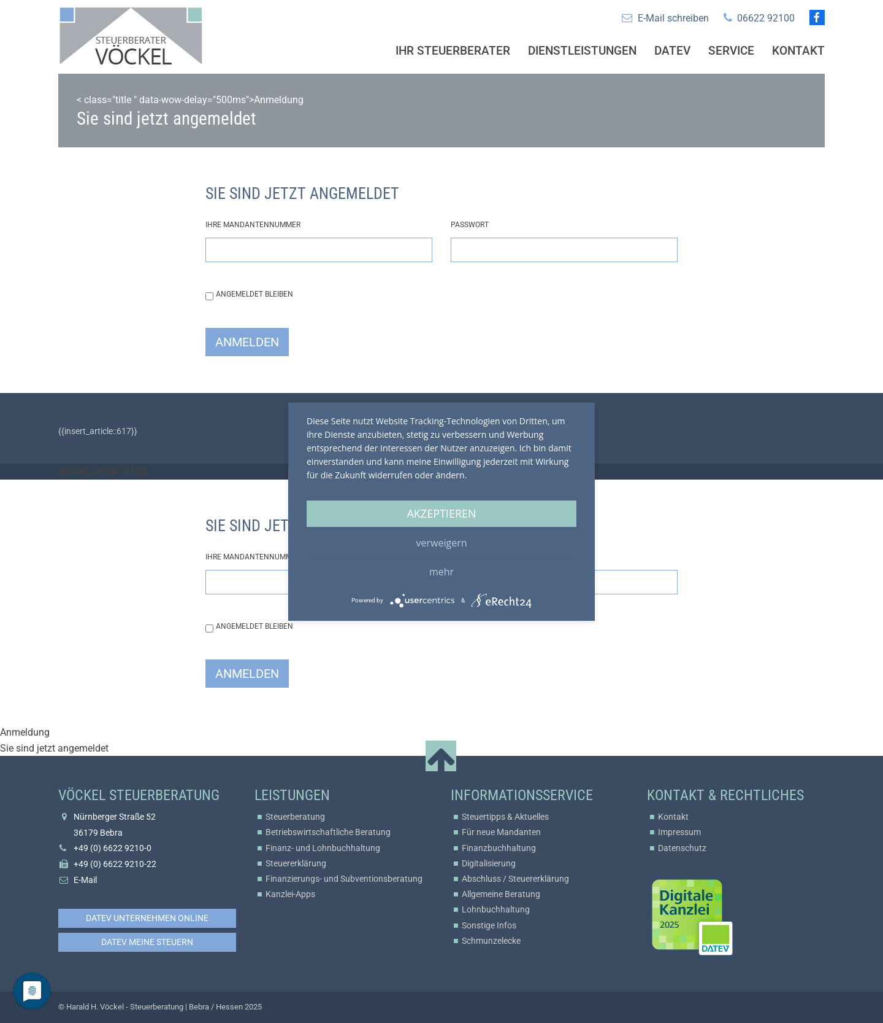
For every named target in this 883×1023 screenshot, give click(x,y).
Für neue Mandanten (501, 832)
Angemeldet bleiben (254, 294)
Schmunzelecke (491, 941)
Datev (672, 51)
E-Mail (85, 880)
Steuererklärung (296, 863)
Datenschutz (682, 848)
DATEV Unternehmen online (147, 918)
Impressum (679, 832)
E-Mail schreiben (673, 18)
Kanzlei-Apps (290, 894)
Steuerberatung (295, 817)
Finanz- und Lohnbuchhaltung (323, 848)
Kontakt (798, 51)
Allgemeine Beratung (501, 894)
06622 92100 (766, 18)
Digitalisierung (489, 863)
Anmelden (247, 342)
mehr (441, 571)
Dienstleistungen (582, 51)
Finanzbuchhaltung (499, 848)
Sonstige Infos (489, 925)
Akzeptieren (441, 513)
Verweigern (441, 543)
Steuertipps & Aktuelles (505, 817)
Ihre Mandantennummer (252, 224)
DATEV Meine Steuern (147, 942)
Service (731, 51)
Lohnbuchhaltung (496, 909)
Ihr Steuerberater (453, 51)
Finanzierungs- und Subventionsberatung (344, 879)
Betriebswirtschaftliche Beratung (328, 832)
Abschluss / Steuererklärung (515, 879)
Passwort (470, 224)
